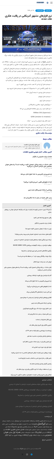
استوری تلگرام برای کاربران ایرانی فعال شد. (40, 325)
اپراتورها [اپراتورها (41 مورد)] (50, 424)
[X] (22, 454)
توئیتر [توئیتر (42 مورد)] (51, 427)
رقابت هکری (40, 133)
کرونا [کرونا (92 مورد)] (9, 435)
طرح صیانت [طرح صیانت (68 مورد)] (28, 430)
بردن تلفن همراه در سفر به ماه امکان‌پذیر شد (38, 198)
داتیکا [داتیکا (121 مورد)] (36, 426)
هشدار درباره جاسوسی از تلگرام (42, 156)
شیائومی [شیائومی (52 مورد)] (34, 430)
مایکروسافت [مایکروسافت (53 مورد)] (28, 432)
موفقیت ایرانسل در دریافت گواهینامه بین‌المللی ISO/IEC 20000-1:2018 (32, 245)
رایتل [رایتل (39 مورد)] (32, 427)
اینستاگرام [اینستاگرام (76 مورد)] (13, 424)
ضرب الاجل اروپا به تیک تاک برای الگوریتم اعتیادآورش (37, 309)
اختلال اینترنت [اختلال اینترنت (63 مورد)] (25, 421)
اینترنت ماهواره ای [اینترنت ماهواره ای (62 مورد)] (21, 424)
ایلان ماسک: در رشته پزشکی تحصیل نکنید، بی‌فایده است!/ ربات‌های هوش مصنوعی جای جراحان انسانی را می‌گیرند (28, 165)
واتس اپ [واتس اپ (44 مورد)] (42, 435)
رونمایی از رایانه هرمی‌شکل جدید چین (40, 190)
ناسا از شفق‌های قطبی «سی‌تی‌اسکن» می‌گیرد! (38, 182)
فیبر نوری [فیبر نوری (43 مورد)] (44, 432)
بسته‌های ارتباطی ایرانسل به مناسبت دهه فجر (39, 336)
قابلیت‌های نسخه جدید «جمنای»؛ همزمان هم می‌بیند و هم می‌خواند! (33, 234)
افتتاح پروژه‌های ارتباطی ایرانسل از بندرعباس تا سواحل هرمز (35, 298)
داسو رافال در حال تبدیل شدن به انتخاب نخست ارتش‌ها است (34, 358)
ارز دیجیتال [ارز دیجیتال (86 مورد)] (18, 421)
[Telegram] (31, 454)
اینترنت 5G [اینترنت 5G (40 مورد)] (28, 424)
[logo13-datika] (40, 3)
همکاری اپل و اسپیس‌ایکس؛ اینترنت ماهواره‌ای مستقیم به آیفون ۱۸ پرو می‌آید (31, 375)
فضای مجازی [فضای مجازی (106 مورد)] (20, 429)
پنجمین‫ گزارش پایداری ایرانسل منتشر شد (40, 364)
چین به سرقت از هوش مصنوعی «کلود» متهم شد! (38, 229)
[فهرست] (51, 2)
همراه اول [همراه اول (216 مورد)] (16, 432)
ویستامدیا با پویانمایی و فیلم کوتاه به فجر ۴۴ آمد (38, 331)
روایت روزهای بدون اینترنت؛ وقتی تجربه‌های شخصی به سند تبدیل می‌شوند (31, 353)
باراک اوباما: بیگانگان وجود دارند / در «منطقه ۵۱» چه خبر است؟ (34, 256)
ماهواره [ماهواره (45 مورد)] (32, 432)
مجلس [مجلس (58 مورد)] (22, 432)
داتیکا (22, 449)
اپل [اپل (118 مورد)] (47, 424)
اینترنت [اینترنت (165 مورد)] (34, 423)
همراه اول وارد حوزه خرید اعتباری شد (41, 347)
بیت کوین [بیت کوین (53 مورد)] (7, 424)
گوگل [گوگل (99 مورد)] (6, 435)
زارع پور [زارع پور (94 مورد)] (20, 427)
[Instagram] (27, 454)
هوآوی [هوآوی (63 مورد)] (10, 432)
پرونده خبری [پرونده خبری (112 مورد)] (18, 435)
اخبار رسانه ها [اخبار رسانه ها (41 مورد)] (49, 421)
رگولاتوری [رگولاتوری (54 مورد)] (25, 427)
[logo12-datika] (47, 3)
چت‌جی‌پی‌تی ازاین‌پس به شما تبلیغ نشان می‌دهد (36, 174)
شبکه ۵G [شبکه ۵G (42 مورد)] (45, 429)
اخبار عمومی (38, 152)
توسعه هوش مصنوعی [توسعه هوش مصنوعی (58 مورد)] (43, 427)
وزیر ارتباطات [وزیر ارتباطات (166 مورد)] (27, 435)
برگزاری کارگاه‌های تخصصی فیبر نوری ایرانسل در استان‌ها (36, 251)
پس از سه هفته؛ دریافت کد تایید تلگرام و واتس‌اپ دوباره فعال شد (33, 369)
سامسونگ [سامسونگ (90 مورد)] (14, 427)
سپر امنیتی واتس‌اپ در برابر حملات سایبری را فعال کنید (37, 342)
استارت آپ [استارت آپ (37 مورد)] (12, 421)
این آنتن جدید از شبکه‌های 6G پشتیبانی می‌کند (38, 292)
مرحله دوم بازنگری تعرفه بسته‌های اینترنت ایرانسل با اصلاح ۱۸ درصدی (32, 240)
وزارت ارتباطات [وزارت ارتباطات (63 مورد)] (36, 435)
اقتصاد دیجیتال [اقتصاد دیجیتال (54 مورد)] (6, 421)
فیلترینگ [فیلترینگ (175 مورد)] (38, 432)
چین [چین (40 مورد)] (13, 435)
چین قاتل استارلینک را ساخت (43, 320)
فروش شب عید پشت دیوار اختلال (42, 262)
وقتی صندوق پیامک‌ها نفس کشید (42, 218)
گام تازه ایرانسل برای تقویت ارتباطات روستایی (39, 275)
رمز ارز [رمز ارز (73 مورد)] (29, 427)
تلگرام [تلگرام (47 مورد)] (3, 424)
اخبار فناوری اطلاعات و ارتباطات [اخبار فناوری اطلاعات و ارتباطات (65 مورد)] (38, 421)
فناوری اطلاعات (28, 152)
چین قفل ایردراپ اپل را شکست (32, 145)
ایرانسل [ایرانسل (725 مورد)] (41, 424)
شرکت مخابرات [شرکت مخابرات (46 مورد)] (39, 429)
